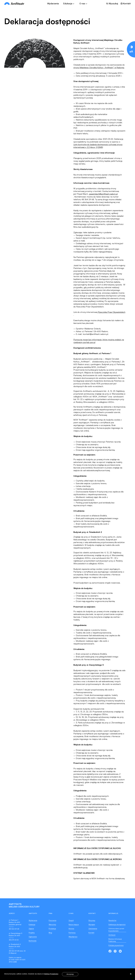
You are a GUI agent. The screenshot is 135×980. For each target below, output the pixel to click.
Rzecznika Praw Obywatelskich (111, 312)
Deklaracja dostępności (117, 924)
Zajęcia (31, 928)
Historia (71, 928)
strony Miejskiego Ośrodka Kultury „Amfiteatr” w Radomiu (98, 67)
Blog (50, 933)
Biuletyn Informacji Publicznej (115, 940)
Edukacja (32, 924)
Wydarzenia (53, 3)
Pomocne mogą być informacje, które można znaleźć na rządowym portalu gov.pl (98, 341)
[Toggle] (69, 3)
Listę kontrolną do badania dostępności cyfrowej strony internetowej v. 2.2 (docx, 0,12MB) (97, 145)
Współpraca (73, 937)
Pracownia (52, 920)
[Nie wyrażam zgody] (131, 974)
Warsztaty (52, 924)
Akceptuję (70, 974)
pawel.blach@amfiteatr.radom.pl (103, 194)
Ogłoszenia (33, 937)
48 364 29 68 (14, 929)
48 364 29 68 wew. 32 (17, 951)
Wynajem (91, 924)
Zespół (71, 920)
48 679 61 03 (14, 940)
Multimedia (32, 941)
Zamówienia (92, 928)
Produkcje (52, 928)
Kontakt (91, 933)
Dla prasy (91, 920)
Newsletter (112, 920)
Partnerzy (72, 933)
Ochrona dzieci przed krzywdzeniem (116, 930)
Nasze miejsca (74, 924)
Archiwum (112, 935)
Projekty (32, 933)
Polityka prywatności (116, 945)
